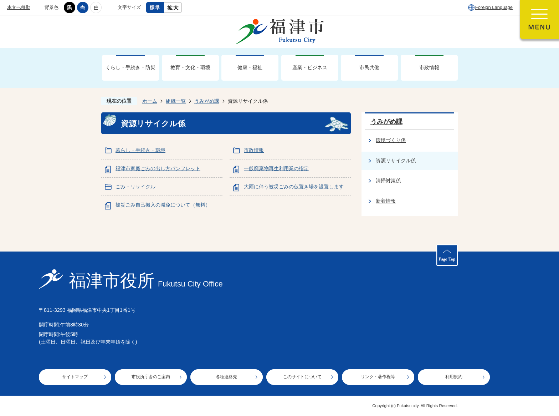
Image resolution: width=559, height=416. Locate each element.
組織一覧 (176, 101)
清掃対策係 (388, 180)
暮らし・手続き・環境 (140, 150)
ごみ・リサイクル (135, 186)
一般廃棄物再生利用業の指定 (276, 168)
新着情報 (386, 201)
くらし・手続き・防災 (130, 67)
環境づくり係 (391, 140)
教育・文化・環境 (190, 67)
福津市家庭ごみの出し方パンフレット (158, 168)
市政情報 (429, 67)
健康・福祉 (249, 67)
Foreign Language (494, 7)
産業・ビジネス (309, 67)
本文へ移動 (18, 7)
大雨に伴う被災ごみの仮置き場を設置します (294, 186)
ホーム (149, 101)
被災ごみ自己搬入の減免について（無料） (163, 205)
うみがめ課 (206, 101)
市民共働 (369, 67)
